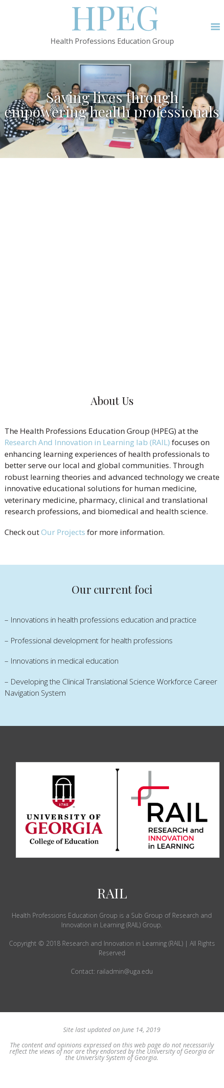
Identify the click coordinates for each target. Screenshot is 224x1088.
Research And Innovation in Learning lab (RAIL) (87, 442)
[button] (215, 27)
